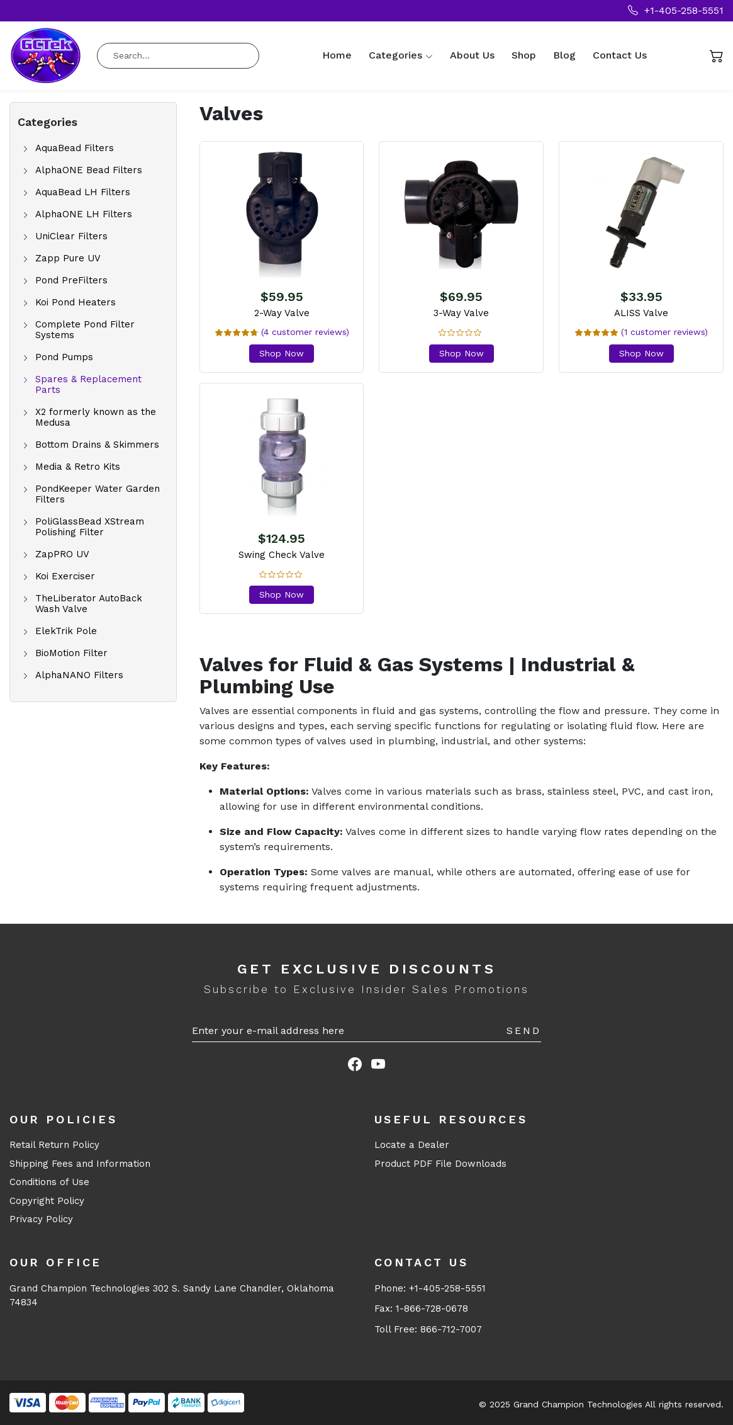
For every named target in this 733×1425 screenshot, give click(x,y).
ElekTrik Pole (66, 631)
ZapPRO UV (62, 554)
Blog (564, 55)
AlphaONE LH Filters (83, 214)
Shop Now (281, 353)
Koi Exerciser (65, 576)
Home (337, 55)
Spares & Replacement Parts (88, 384)
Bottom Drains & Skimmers (97, 445)
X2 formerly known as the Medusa (95, 417)
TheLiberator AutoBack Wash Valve (88, 604)
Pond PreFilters (71, 280)
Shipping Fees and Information (79, 1163)
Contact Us (620, 55)
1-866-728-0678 (432, 1308)
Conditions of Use (49, 1182)
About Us (472, 55)
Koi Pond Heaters (75, 302)
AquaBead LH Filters (82, 192)
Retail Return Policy (54, 1144)
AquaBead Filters (74, 148)
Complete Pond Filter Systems (85, 330)
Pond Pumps (64, 357)
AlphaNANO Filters (79, 675)
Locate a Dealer (411, 1144)
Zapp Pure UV (68, 258)
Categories (395, 55)
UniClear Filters (71, 236)
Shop (524, 55)
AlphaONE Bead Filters (88, 170)
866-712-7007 (451, 1329)
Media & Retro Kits (77, 467)
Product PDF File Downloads (440, 1163)
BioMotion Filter (71, 653)
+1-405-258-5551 (676, 10)
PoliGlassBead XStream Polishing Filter (89, 527)
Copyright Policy (46, 1200)
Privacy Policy (41, 1219)
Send (523, 1030)
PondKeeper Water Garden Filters (97, 494)
